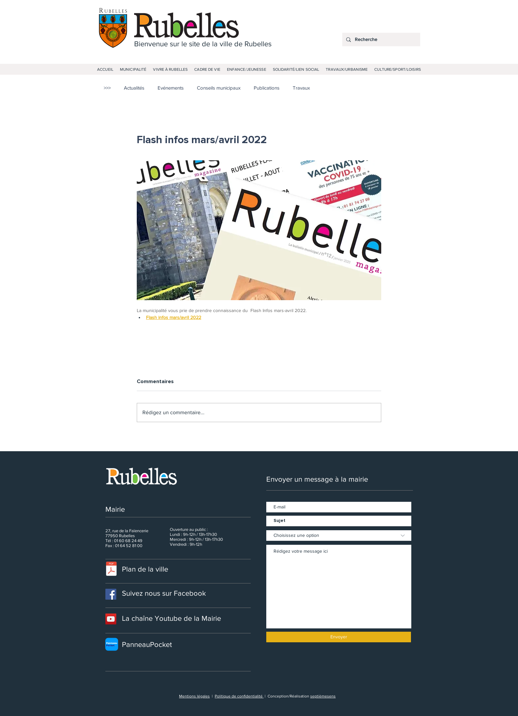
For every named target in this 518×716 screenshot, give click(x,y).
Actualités (134, 88)
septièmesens (323, 696)
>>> (107, 88)
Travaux (301, 88)
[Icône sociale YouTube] (110, 619)
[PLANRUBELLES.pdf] (111, 569)
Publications (266, 88)
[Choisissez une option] (338, 535)
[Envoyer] (338, 637)
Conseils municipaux (218, 88)
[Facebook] (110, 594)
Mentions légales (194, 696)
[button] (133, 69)
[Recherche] (380, 39)
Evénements (171, 88)
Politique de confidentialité (239, 696)
